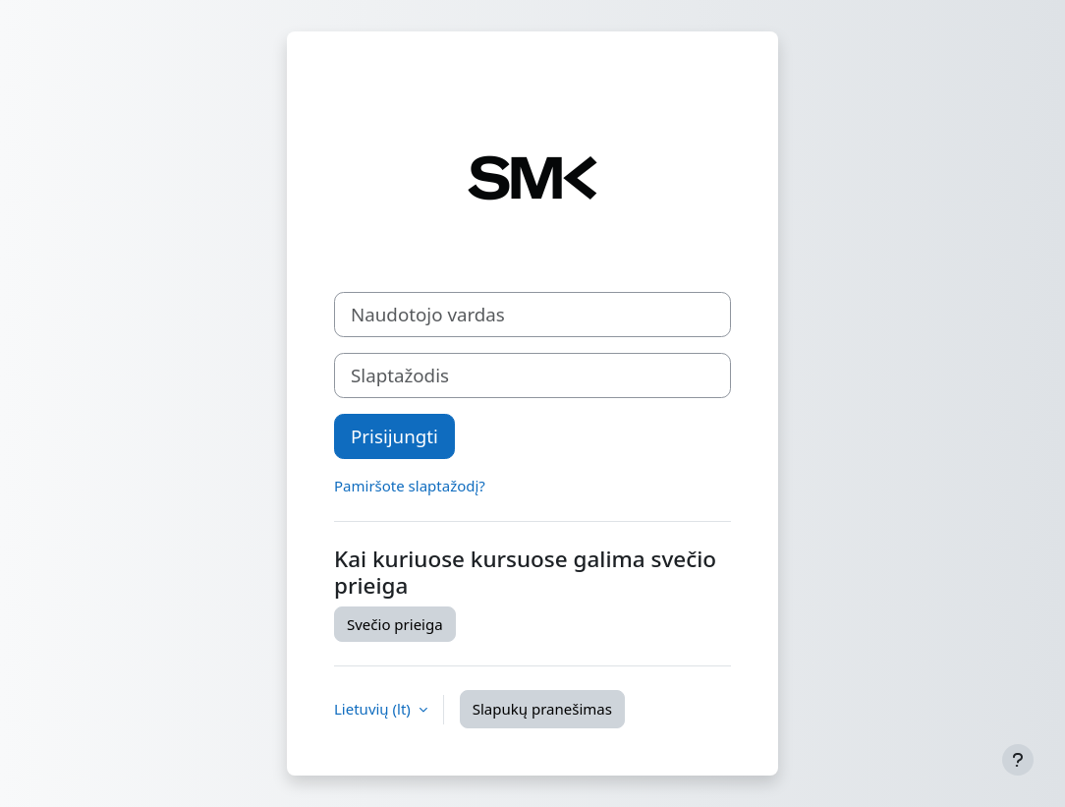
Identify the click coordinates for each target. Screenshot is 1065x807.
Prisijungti (394, 436)
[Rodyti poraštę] (1018, 760)
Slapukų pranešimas (542, 709)
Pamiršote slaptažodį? (409, 485)
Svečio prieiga (395, 624)
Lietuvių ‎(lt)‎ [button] (374, 709)
